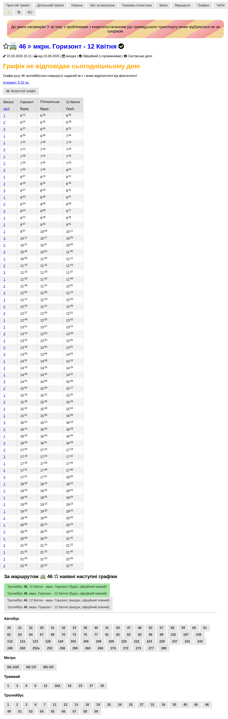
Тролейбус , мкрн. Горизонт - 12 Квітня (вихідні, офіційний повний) (58, 607)
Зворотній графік (21, 91)
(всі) (6, 109)
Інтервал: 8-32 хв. (16, 82)
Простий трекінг (18, 5)
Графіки (203, 5)
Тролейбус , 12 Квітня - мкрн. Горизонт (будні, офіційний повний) (57, 586)
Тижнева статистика (137, 5)
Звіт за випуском (102, 5)
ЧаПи (221, 5)
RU (30, 12)
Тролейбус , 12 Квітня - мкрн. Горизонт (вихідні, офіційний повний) (58, 600)
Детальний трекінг (50, 5)
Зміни (163, 5)
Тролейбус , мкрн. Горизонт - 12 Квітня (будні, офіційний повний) (57, 593)
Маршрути (182, 5)
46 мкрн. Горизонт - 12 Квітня (68, 46)
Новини (77, 5)
